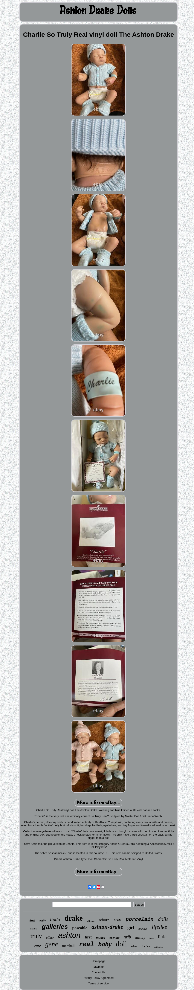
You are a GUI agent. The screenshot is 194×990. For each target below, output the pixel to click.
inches (146, 946)
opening (114, 937)
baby (105, 944)
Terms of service (98, 983)
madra (100, 937)
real (86, 944)
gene (51, 944)
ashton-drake (107, 927)
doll (121, 944)
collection (158, 947)
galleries (55, 926)
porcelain (140, 919)
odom (134, 946)
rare (37, 946)
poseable (79, 928)
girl (130, 927)
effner (50, 937)
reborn (104, 920)
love (152, 938)
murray (140, 937)
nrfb (127, 937)
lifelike (159, 927)
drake (73, 918)
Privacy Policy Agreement (98, 977)
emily (43, 920)
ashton (69, 935)
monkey (142, 928)
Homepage (98, 961)
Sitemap (98, 966)
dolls (163, 919)
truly (36, 936)
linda (55, 919)
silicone (91, 921)
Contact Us (98, 972)
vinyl (32, 920)
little (162, 936)
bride (117, 920)
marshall (68, 946)
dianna (34, 928)
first (88, 937)
